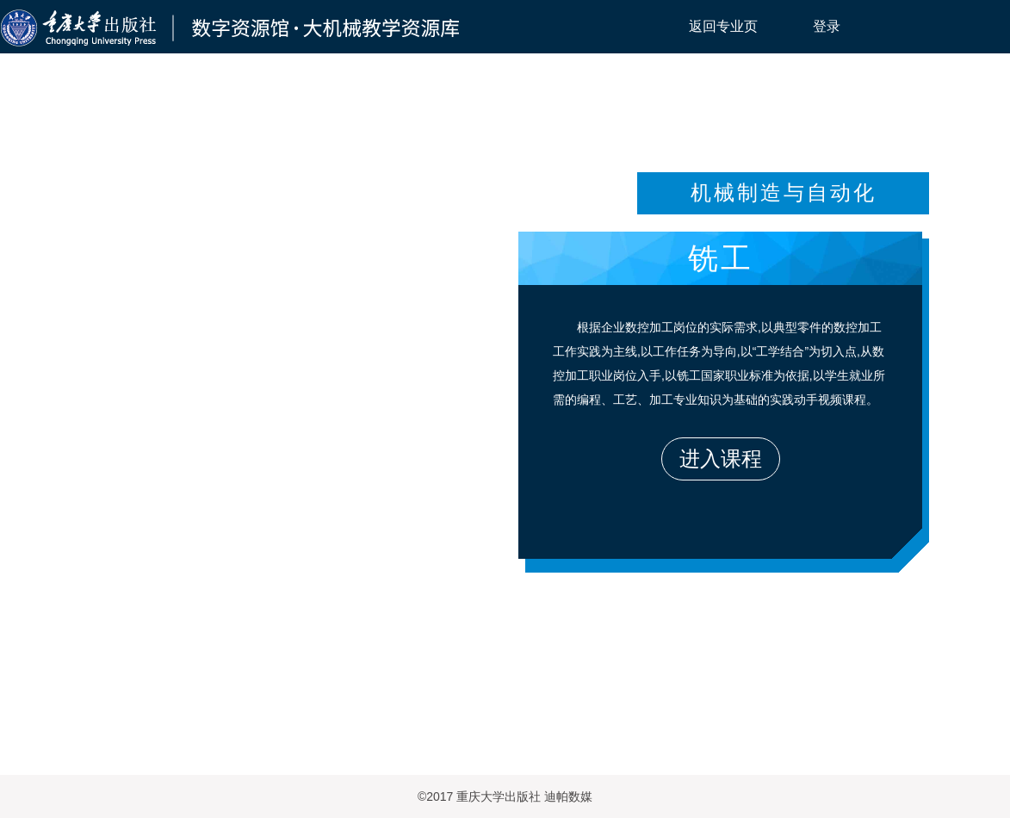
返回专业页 (723, 26)
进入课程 (720, 458)
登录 (826, 26)
